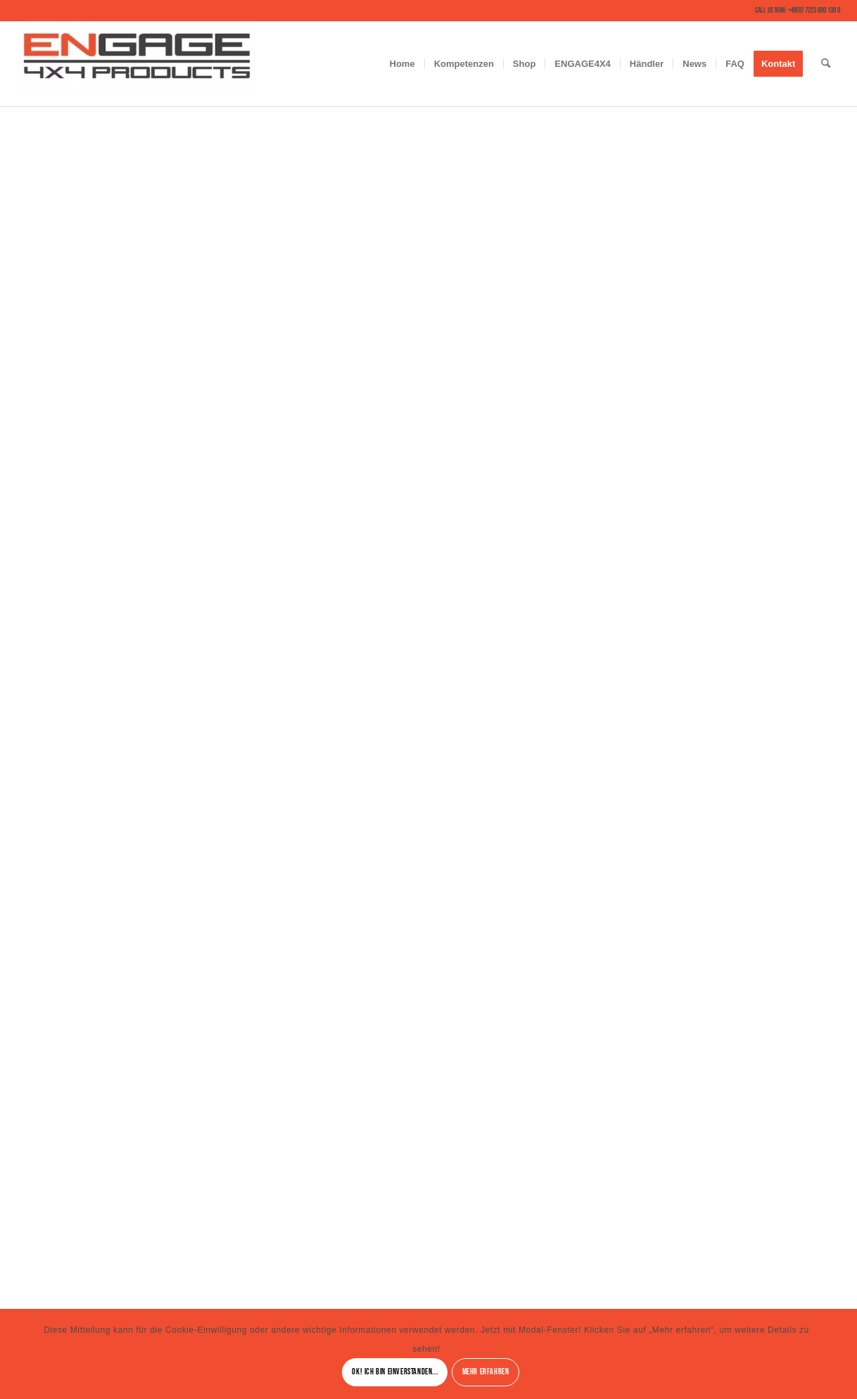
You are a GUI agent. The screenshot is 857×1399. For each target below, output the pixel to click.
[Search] (825, 64)
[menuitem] (402, 64)
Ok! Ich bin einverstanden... (395, 1372)
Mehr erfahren (485, 1372)
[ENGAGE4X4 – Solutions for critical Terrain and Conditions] (136, 64)
